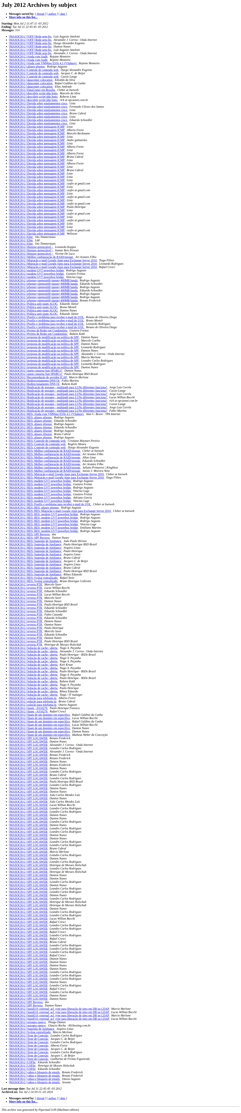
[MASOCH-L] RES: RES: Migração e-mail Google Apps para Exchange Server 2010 (60, 511)
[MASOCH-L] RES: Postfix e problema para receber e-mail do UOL (50, 504)
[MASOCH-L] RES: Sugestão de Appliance (35, 541)
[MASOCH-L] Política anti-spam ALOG (33, 303)
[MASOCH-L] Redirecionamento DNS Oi (34, 380)
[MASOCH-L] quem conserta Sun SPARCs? (36, 370)
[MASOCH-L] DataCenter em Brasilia (32, 90)
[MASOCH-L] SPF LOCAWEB (28, 738)
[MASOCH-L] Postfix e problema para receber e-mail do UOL (47, 317)
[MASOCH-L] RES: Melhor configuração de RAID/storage (45, 450)
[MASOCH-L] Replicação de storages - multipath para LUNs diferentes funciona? (58, 387)
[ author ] (52, 13)
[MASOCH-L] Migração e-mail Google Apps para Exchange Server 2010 (53, 260)
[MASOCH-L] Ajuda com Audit (28, 56)
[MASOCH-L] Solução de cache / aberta (33, 647)
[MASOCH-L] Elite (21, 237)
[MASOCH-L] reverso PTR (26, 584)
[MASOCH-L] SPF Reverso (26, 1002)
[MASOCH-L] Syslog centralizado (30, 1032)
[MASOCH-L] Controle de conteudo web (34, 69)
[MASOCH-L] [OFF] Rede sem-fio (30, 36)
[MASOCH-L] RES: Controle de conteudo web (37, 440)
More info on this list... (23, 17)
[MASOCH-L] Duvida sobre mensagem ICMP (37, 126)
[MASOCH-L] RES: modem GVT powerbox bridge (40, 480)
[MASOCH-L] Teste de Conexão (29, 1035)
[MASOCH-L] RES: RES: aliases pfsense (34, 507)
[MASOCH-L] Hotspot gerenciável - (31, 247)
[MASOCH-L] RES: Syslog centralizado (33, 577)
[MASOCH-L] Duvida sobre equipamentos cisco (38, 103)
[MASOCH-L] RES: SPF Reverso (29, 534)
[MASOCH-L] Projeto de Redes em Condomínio (38, 330)
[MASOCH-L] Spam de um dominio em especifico (40, 714)
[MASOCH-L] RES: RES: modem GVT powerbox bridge (44, 514)
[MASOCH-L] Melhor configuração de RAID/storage (41, 257)
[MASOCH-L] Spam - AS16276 (28, 708)
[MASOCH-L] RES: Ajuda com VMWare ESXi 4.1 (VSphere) (46, 414)
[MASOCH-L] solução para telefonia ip (33, 698)
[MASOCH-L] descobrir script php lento (33, 93)
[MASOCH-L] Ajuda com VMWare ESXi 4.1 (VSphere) (43, 63)
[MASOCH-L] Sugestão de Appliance (32, 1028)
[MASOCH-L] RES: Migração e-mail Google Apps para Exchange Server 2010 (57, 474)
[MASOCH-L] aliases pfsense (27, 66)
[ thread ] (40, 13)
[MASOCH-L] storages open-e (27, 1022)
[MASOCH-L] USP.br (22, 1062)
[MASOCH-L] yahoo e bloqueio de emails (34, 1072)
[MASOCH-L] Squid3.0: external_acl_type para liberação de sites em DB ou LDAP (59, 1008)
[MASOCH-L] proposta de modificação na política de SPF (44, 337)
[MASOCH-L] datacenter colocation (31, 79)
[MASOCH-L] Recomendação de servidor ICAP (38, 377)
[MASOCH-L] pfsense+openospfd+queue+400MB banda (43, 280)
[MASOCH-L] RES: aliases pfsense (31, 417)
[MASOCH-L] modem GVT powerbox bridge (37, 270)
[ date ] (63, 13)
